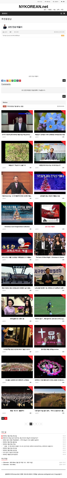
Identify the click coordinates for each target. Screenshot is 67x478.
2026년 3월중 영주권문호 (9, 454)
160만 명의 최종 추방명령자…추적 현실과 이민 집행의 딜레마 (20, 440)
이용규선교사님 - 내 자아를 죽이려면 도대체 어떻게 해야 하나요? (17, 196)
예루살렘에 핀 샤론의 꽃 (17, 318)
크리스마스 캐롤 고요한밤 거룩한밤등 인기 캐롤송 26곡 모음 (17, 257)
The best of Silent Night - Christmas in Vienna (50, 257)
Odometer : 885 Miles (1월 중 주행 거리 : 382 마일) (17, 462)
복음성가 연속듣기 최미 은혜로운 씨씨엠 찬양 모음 (50, 134)
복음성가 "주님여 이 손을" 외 (17, 165)
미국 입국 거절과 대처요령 (9, 452)
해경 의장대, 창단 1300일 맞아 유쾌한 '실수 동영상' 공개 (17, 288)
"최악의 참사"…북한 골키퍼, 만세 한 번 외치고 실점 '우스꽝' (50, 318)
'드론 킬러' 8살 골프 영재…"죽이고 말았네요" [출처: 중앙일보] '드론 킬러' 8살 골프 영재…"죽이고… (50, 410)
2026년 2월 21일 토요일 (9, 448)
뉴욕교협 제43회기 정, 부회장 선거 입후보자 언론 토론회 (50, 288)
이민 (62, 9)
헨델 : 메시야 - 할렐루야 (17, 410)
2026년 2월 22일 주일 (8, 444)
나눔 (54, 9)
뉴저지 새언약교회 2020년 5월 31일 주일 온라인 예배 (17, 134)
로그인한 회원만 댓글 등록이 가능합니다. (33, 90)
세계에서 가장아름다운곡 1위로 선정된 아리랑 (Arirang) (50, 380)
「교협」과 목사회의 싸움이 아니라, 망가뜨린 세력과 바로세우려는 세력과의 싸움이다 (27, 446)
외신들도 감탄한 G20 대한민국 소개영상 (17, 380)
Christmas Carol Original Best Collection (17, 226)
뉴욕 (58, 9)
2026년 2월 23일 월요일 (9, 442)
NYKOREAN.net (33, 6)
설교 (45, 9)
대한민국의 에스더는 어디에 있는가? (50, 165)
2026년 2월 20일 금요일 (9, 450)
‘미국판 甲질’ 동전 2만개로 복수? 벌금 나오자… (17, 349)
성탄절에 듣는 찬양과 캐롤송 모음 (50, 196)
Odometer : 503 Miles (8, 464)
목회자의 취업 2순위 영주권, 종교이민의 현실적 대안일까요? (19, 438)
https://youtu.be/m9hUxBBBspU (33, 35)
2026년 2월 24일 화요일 (9, 436)
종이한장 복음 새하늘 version (50, 349)
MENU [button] (4, 13)
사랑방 (49, 9)
